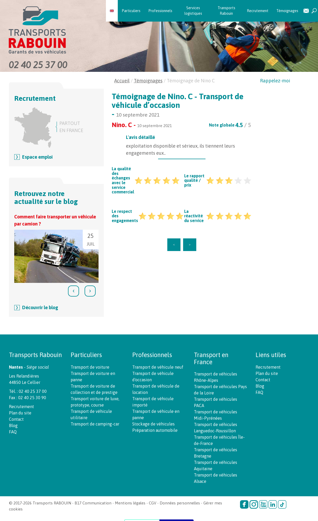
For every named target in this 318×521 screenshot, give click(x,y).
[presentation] (73, 291)
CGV (152, 503)
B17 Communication (93, 503)
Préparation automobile (155, 430)
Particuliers (131, 11)
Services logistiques (193, 11)
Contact (306, 11)
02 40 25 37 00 (38, 64)
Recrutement (257, 11)
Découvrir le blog (40, 307)
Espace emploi (37, 157)
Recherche (314, 11)
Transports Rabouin (226, 11)
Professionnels (160, 11)
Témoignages (287, 11)
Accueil (122, 80)
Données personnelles (180, 503)
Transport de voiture (90, 367)
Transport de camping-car (95, 424)
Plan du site (20, 412)
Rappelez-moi (275, 80)
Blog (13, 425)
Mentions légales (130, 503)
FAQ (13, 431)
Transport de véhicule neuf (157, 367)
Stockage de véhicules (153, 424)
